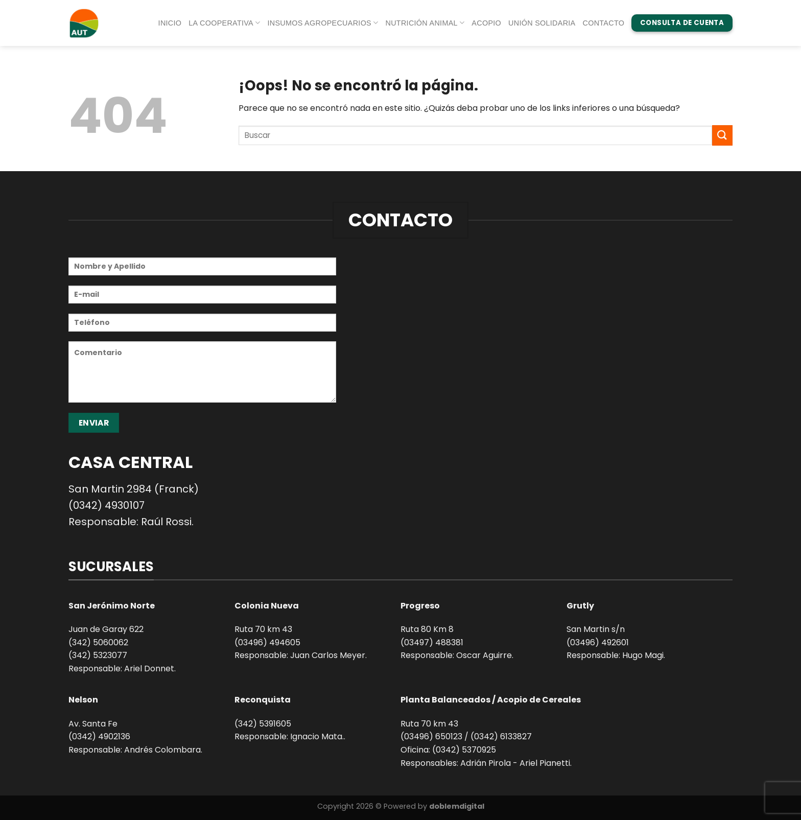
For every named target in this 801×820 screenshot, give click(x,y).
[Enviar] (722, 135)
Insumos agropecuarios (322, 23)
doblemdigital (456, 806)
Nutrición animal (425, 23)
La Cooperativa (224, 23)
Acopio (486, 23)
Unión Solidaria (541, 23)
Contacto (604, 23)
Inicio (170, 23)
